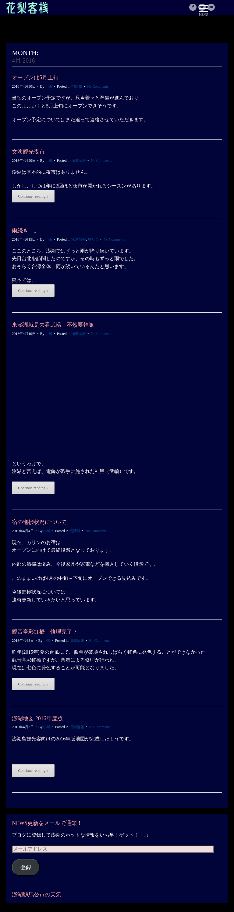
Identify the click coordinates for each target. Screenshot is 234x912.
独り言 (93, 239)
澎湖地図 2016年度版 (37, 718)
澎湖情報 (78, 160)
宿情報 (76, 86)
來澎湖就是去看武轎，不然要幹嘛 (53, 325)
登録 (25, 867)
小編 (48, 86)
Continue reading (33, 196)
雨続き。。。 (28, 230)
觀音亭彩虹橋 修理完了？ (45, 632)
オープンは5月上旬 (35, 77)
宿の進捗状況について (39, 522)
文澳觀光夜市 (28, 152)
